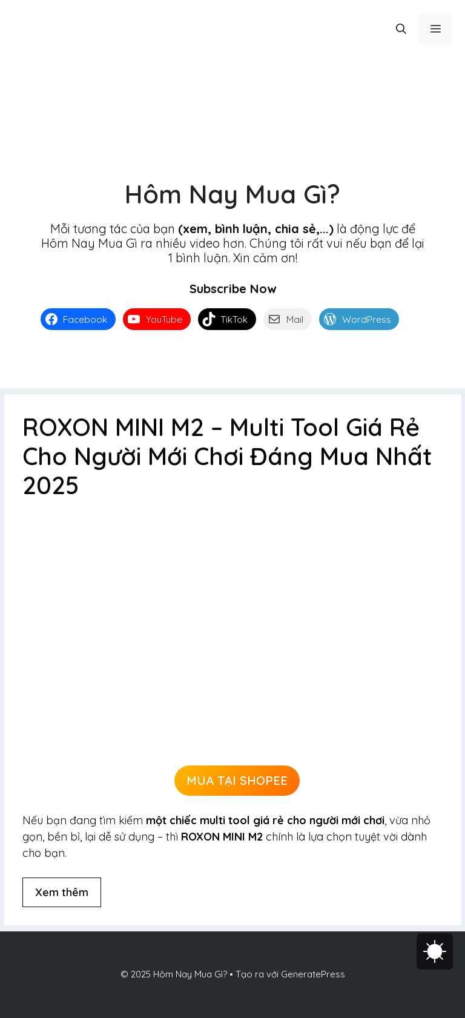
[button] (401, 29)
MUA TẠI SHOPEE (237, 780)
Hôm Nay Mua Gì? (232, 194)
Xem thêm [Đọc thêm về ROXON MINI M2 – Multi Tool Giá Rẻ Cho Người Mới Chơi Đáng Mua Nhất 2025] (61, 892)
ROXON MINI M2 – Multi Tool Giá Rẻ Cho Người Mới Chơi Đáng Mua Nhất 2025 (227, 456)
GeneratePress (313, 974)
